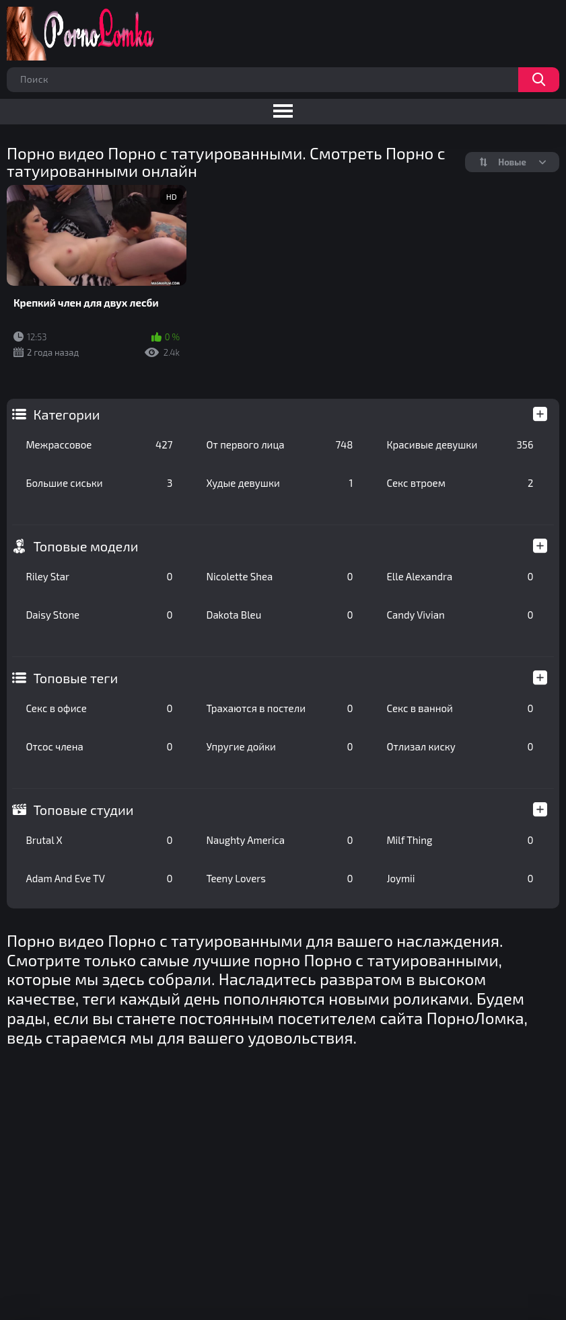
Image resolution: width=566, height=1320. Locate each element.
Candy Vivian (459, 615)
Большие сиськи (99, 483)
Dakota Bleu (279, 615)
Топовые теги (75, 678)
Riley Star (99, 576)
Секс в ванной (459, 708)
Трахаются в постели (279, 708)
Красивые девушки (459, 444)
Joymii (459, 878)
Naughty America (279, 840)
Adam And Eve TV (99, 878)
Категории (66, 414)
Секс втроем (459, 483)
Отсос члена (99, 746)
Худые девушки (279, 483)
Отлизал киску (459, 746)
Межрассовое (99, 444)
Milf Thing (459, 840)
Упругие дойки (279, 746)
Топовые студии (83, 810)
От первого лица (279, 444)
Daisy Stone (99, 615)
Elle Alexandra (459, 576)
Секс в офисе (99, 708)
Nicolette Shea (279, 576)
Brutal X (99, 840)
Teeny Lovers (279, 878)
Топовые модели (85, 546)
